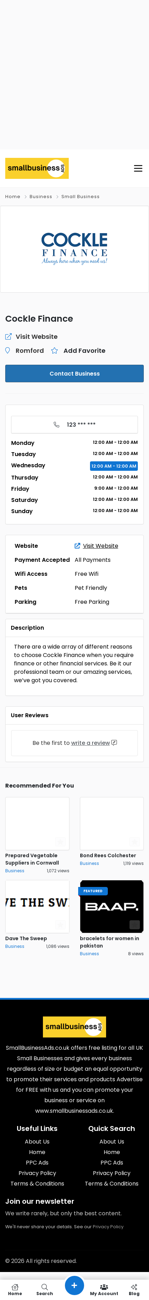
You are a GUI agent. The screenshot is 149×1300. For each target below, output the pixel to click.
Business (41, 197)
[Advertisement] (74, 74)
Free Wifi (86, 574)
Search (44, 1290)
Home (13, 197)
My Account (104, 1290)
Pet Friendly (91, 588)
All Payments (93, 560)
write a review (90, 743)
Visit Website (96, 546)
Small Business (80, 197)
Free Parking (92, 602)
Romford (30, 350)
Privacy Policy (108, 1227)
